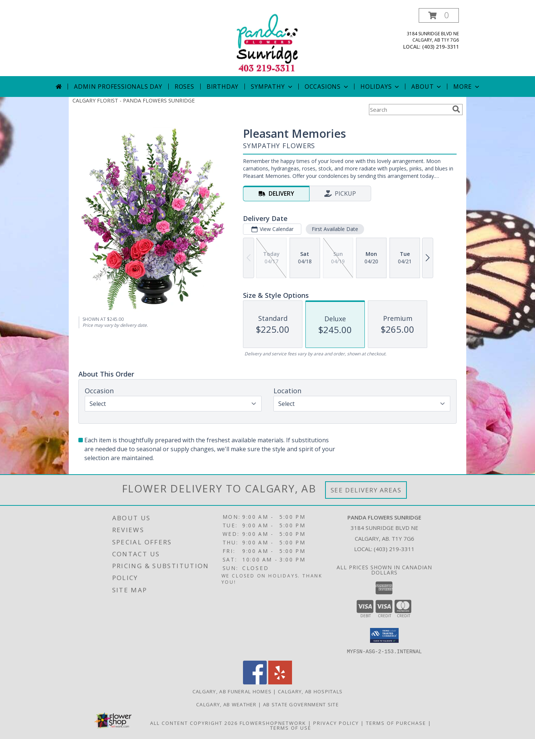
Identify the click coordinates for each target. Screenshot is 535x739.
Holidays (380, 86)
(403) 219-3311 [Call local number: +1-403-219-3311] (440, 46)
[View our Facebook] (255, 682)
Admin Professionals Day (118, 86)
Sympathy (272, 86)
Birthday (223, 86)
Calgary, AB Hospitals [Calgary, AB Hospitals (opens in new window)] (310, 691)
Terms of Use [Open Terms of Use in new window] (290, 727)
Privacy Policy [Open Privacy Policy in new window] (336, 722)
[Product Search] (409, 109)
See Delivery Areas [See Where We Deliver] (366, 490)
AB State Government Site (301, 704)
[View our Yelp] (280, 682)
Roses (184, 86)
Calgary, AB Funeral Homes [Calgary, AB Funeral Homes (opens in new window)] (232, 691)
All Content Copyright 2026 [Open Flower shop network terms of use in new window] (194, 722)
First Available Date (335, 228)
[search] (456, 109)
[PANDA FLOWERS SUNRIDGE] (267, 42)
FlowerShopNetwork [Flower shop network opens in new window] (273, 722)
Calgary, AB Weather (226, 704)
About (426, 86)
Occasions (327, 86)
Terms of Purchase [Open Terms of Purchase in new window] (396, 722)
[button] (439, 15)
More (466, 86)
